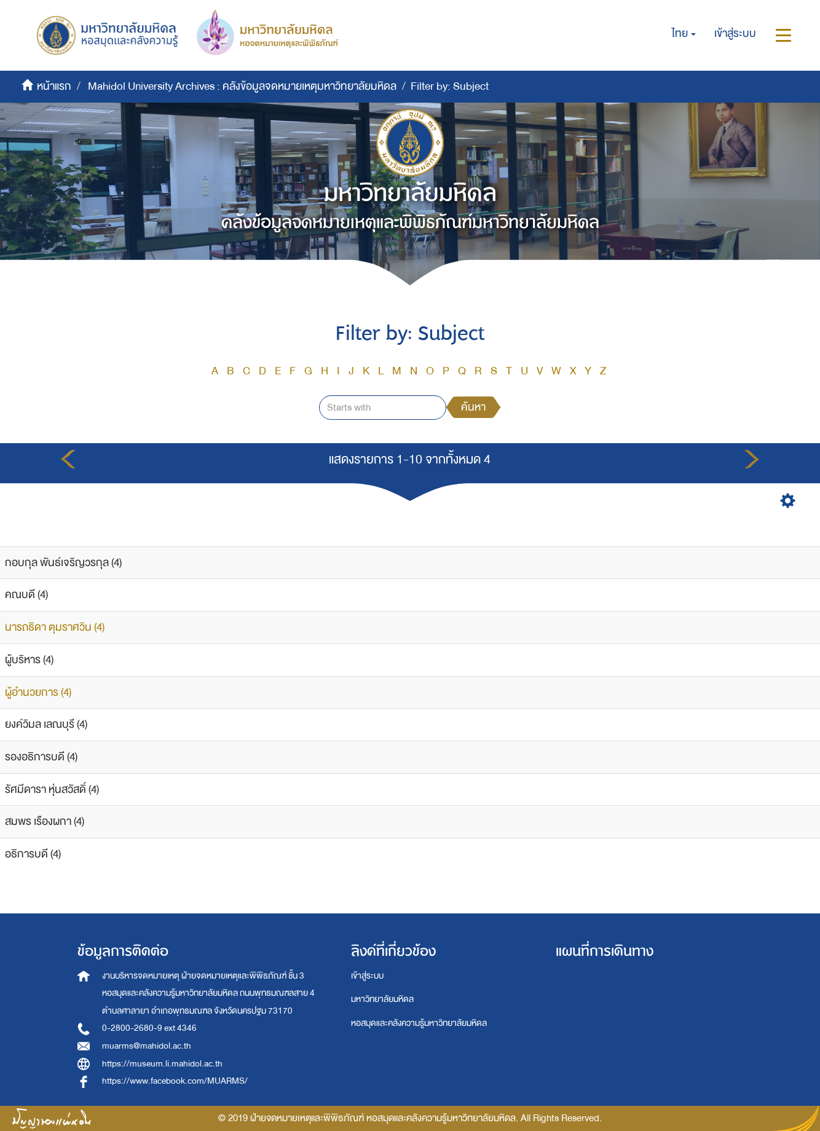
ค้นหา (473, 407)
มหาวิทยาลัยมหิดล (382, 999)
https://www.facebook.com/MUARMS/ (175, 1081)
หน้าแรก (54, 86)
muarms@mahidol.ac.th (146, 1046)
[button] (684, 34)
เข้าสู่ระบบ (367, 975)
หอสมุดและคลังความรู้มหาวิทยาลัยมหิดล (419, 1023)
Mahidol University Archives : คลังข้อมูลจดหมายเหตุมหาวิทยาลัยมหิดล (242, 86)
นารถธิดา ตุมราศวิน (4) (54, 627)
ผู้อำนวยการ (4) (38, 692)
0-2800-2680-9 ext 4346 (149, 1028)
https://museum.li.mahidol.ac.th (162, 1063)
